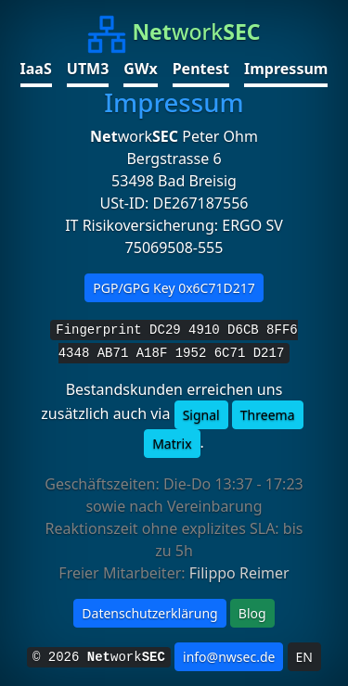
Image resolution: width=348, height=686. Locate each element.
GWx (140, 68)
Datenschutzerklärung (149, 613)
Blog (252, 613)
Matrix (171, 443)
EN (304, 657)
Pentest (201, 68)
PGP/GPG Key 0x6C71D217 (173, 288)
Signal (201, 415)
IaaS (36, 68)
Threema (267, 415)
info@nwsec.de (229, 657)
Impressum (286, 68)
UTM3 (88, 68)
